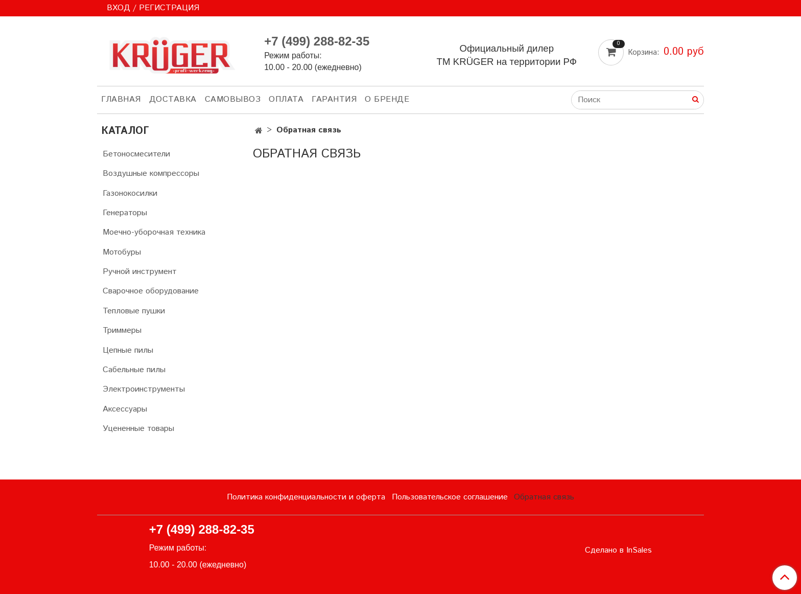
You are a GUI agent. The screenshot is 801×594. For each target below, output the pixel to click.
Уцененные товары (138, 429)
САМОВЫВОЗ (233, 99)
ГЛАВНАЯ (121, 99)
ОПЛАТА (286, 99)
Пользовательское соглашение (450, 497)
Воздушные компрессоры (151, 173)
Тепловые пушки (134, 311)
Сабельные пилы (134, 370)
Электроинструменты (144, 389)
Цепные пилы (128, 350)
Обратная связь (544, 497)
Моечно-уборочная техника (154, 232)
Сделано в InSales (618, 550)
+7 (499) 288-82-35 (316, 41)
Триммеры (122, 330)
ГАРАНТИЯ (334, 99)
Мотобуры (122, 252)
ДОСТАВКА (173, 99)
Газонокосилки (130, 193)
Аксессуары (125, 409)
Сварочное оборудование (151, 291)
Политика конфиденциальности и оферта (306, 497)
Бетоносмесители (136, 154)
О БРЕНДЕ (387, 99)
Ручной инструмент (140, 272)
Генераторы (125, 213)
